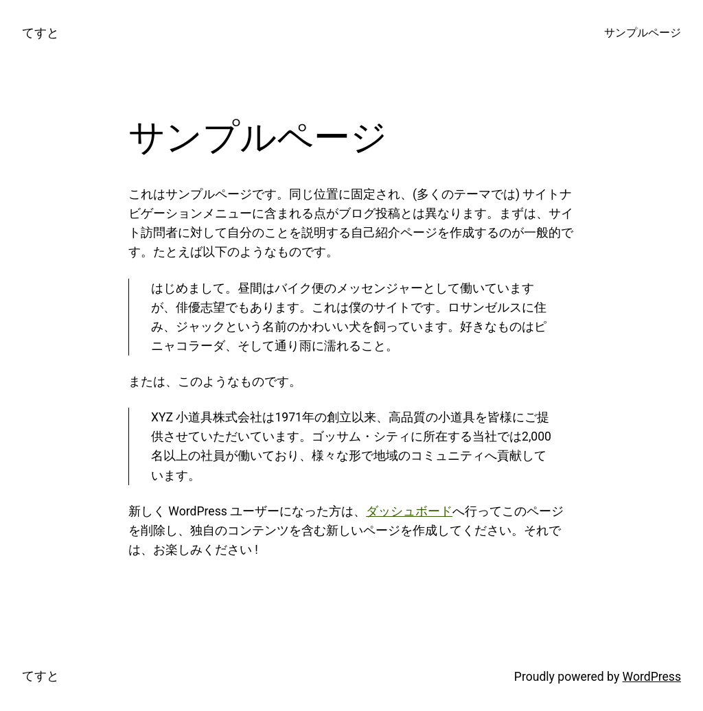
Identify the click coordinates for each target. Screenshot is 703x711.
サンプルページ (642, 33)
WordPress (652, 677)
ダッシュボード (409, 511)
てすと (40, 33)
